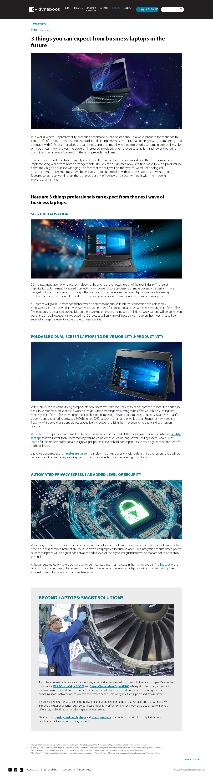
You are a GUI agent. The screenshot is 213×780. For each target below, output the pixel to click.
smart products (101, 717)
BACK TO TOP (192, 760)
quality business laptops (71, 717)
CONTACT (128, 8)
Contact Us (34, 770)
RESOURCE (115, 8)
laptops (165, 564)
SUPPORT (104, 8)
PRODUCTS (78, 8)
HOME (67, 8)
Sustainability (52, 770)
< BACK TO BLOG (38, 24)
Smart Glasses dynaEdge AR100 (109, 686)
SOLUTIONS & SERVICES (91, 9)
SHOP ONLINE (149, 9)
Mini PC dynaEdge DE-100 (68, 686)
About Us (68, 770)
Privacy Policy (84, 770)
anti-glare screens (77, 453)
